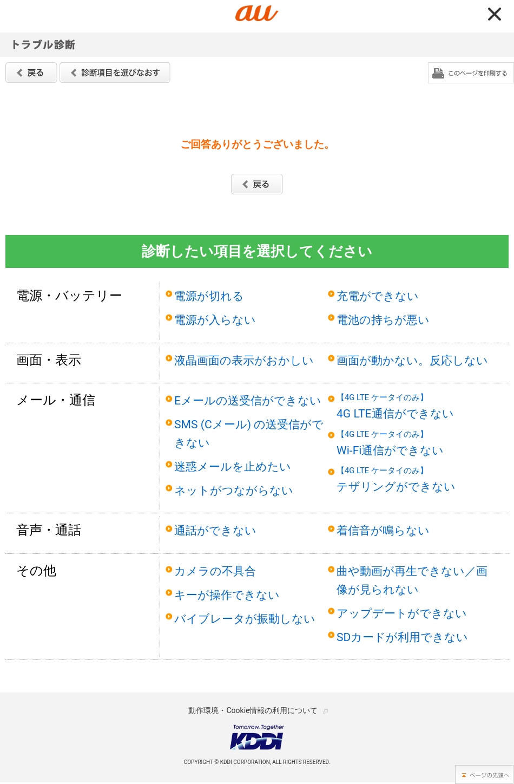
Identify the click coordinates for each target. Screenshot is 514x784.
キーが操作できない (227, 595)
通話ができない (215, 530)
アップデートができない (402, 613)
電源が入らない (215, 319)
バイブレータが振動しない (244, 618)
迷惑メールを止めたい (232, 466)
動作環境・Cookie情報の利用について (253, 710)
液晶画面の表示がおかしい (244, 360)
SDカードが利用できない (402, 637)
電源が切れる (209, 296)
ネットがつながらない (233, 490)
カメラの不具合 (215, 571)
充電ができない (378, 296)
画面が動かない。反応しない (412, 360)
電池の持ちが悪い (383, 319)
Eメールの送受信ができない (247, 400)
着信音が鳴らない (383, 530)
